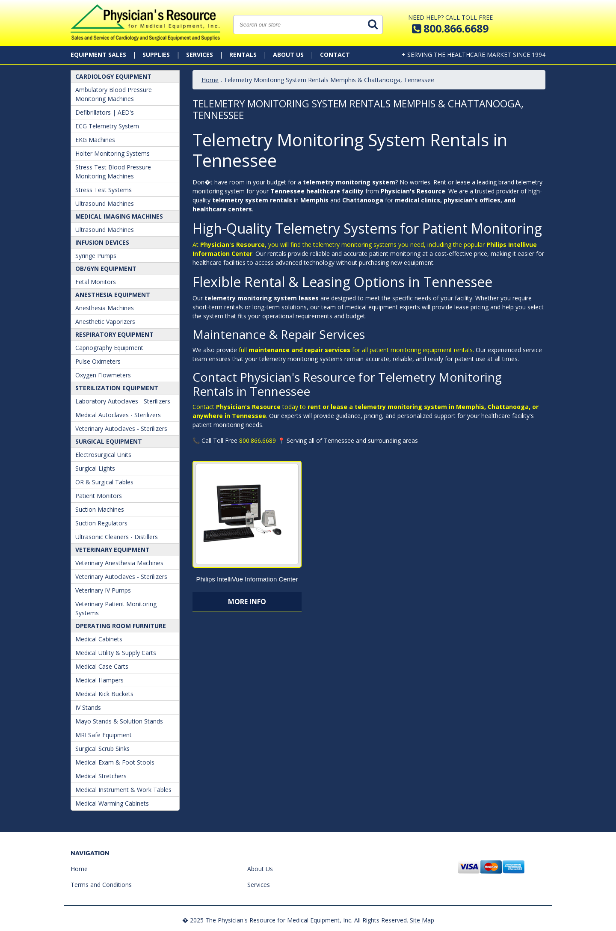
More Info (247, 601)
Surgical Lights (95, 468)
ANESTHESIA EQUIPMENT (112, 295)
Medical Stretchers (101, 776)
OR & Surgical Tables (104, 482)
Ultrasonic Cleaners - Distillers (116, 537)
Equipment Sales (98, 54)
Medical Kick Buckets (104, 694)
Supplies (156, 54)
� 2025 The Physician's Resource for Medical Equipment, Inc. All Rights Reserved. (295, 920)
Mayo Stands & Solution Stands (119, 721)
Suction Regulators (101, 523)
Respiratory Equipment (114, 334)
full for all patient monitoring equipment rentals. (357, 350)
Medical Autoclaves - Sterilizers (118, 415)
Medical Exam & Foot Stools (114, 762)
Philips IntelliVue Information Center (247, 579)
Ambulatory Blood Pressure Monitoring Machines (113, 94)
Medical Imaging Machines (119, 216)
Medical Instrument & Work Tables (123, 790)
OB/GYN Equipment (105, 268)
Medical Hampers (99, 680)
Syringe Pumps (95, 256)
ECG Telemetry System (107, 126)
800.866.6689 (257, 440)
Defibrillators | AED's (104, 112)
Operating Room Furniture (120, 626)
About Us (288, 54)
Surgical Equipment (108, 441)
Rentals (243, 54)
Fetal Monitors (95, 282)
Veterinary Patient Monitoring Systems (116, 608)
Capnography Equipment (109, 348)
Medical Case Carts (101, 666)
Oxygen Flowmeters (103, 375)
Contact (335, 54)
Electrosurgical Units (103, 455)
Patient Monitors (98, 496)
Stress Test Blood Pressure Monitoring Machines (113, 171)
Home (210, 80)
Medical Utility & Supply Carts (115, 653)
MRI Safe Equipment (103, 735)
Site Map (422, 920)
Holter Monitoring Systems (112, 153)
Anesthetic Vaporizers (105, 321)
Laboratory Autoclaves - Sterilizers (122, 401)
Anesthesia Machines (104, 308)
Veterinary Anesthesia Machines (119, 563)
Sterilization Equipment (116, 388)
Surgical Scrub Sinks (102, 748)
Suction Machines (99, 509)
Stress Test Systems (103, 190)
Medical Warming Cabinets (112, 803)
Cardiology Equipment (113, 76)
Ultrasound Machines (104, 203)
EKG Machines (95, 140)
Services (199, 54)
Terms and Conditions (101, 885)
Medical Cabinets (98, 639)
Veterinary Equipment (112, 550)
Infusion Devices (102, 242)
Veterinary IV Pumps (103, 590)
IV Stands (88, 707)
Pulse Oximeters (98, 361)
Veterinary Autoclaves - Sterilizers (121, 428)
